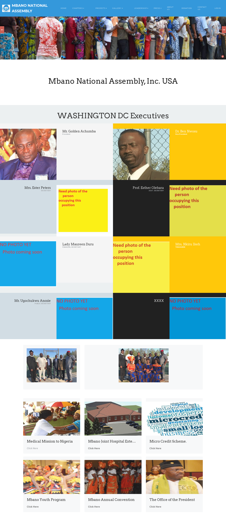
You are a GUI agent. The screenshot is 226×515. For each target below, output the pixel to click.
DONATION (187, 8)
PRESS (157, 8)
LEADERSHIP (140, 8)
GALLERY (117, 8)
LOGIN (218, 8)
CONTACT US (202, 8)
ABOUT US (170, 8)
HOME (64, 8)
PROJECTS (101, 8)
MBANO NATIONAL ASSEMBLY (30, 8)
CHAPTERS (77, 8)
